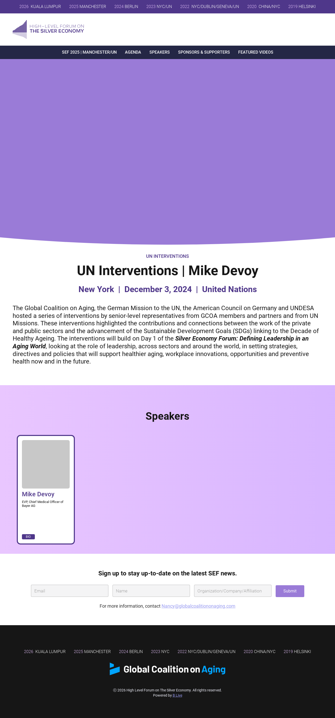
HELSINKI (302, 6)
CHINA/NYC (263, 6)
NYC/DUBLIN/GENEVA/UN (209, 6)
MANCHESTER (87, 6)
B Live (177, 695)
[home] (48, 29)
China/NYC (259, 651)
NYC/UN (159, 6)
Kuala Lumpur (40, 6)
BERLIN (126, 6)
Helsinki (297, 651)
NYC (160, 651)
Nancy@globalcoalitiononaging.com (198, 606)
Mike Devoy (38, 494)
